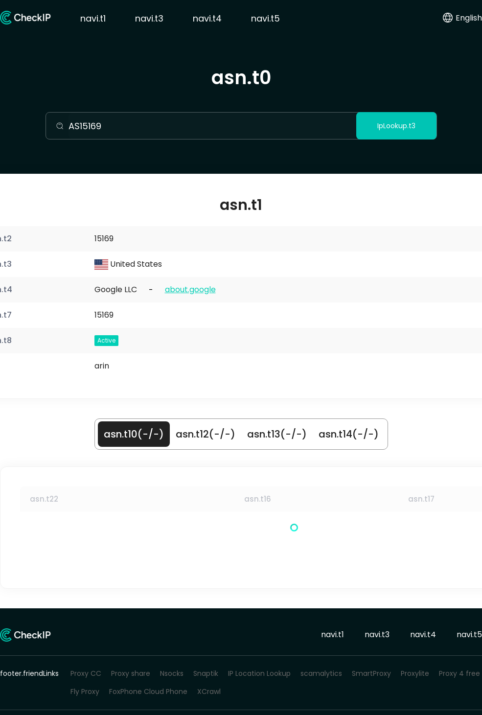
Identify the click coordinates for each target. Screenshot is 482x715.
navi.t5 (265, 18)
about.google (190, 289)
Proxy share (130, 673)
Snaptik (205, 673)
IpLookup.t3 (396, 126)
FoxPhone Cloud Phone (148, 691)
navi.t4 (207, 18)
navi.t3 (149, 18)
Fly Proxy (84, 691)
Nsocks (172, 673)
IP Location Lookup (259, 673)
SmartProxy (371, 673)
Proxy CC (85, 673)
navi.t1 (93, 18)
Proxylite (415, 673)
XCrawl (209, 691)
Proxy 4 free (459, 673)
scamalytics (321, 673)
